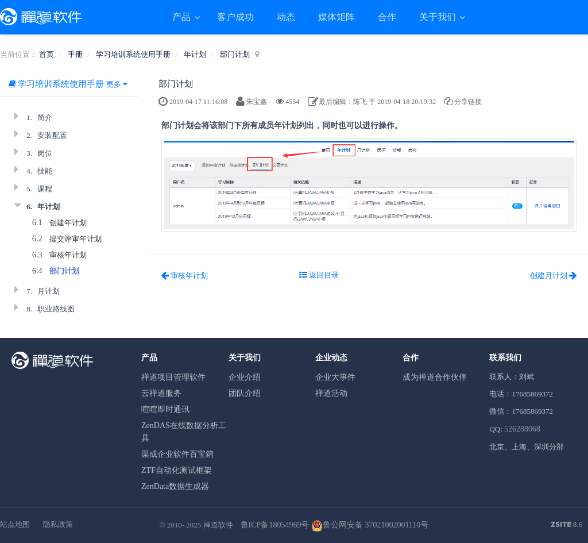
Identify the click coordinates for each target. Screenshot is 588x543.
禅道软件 (218, 525)
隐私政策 (58, 524)
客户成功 (235, 17)
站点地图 (15, 524)
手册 (75, 54)
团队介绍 (245, 393)
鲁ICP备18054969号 (275, 525)
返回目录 (319, 275)
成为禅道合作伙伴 (435, 377)
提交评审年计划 (75, 238)
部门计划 (235, 54)
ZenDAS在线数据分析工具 (183, 431)
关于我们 (438, 17)
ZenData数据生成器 (175, 486)
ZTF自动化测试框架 (176, 470)
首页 (46, 54)
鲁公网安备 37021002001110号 (369, 525)
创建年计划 (68, 222)
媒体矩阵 (336, 17)
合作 (387, 17)
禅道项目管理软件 (173, 377)
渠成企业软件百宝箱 (177, 454)
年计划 (195, 54)
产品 (182, 17)
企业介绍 (245, 377)
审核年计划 (68, 255)
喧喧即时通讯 (165, 409)
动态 (286, 17)
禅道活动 (331, 393)
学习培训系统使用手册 (133, 54)
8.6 (567, 525)
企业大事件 (335, 377)
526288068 (522, 429)
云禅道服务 (161, 393)
